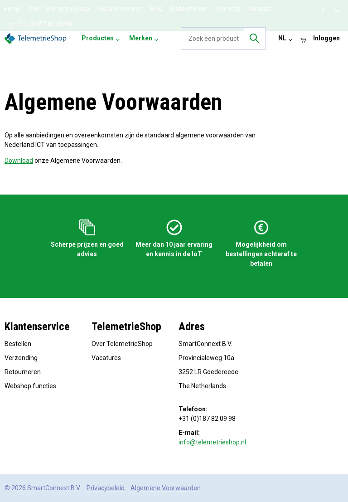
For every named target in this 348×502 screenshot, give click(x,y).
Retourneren (23, 371)
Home (12, 8)
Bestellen (18, 343)
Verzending (21, 357)
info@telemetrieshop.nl (212, 442)
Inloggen (326, 38)
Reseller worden (120, 8)
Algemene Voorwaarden (165, 488)
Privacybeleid (106, 488)
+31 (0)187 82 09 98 (40, 24)
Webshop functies (30, 386)
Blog (156, 8)
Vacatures (106, 357)
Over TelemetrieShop (58, 8)
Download (19, 160)
